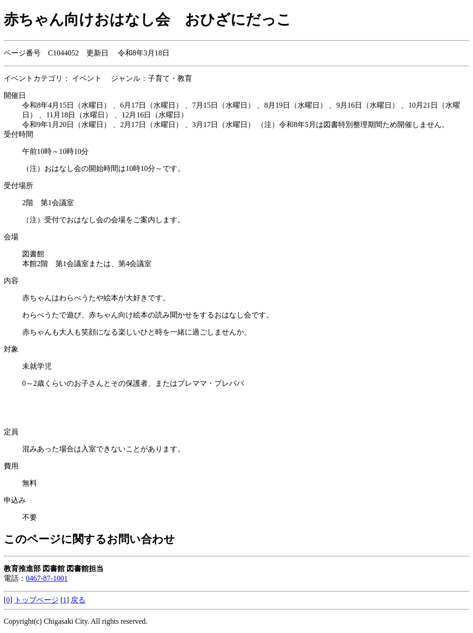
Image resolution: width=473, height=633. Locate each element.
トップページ (36, 600)
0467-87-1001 (47, 578)
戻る (78, 600)
